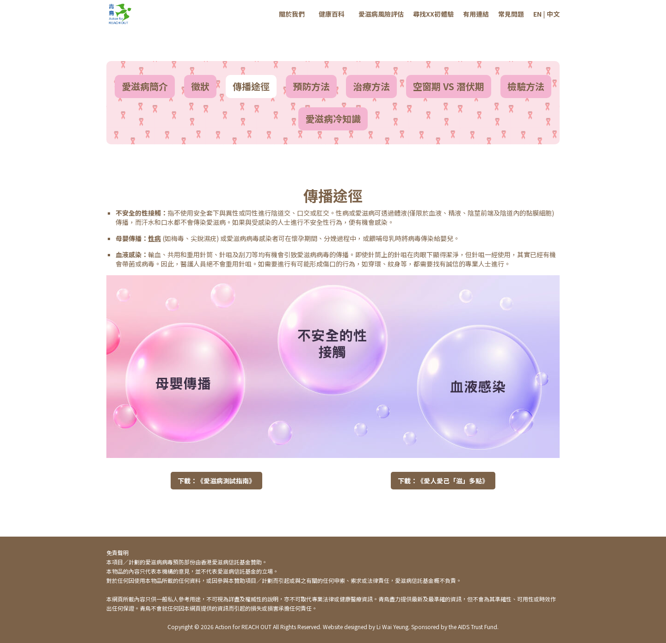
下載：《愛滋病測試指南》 (216, 480)
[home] (120, 14)
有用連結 (476, 14)
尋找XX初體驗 (433, 14)
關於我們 (292, 14)
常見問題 (511, 14)
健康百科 (332, 14)
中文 (553, 14)
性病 (154, 238)
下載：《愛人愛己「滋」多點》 (443, 480)
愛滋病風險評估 (381, 14)
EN (537, 14)
